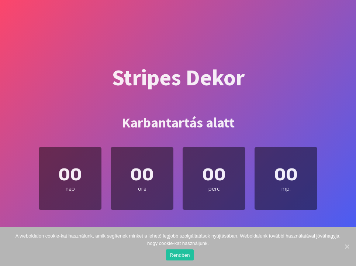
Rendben (180, 255)
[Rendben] (346, 246)
